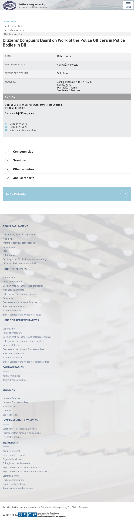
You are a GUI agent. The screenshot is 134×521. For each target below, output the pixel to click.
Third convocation (13, 34)
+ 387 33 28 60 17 (18, 124)
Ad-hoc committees (12, 310)
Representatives (11, 344)
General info (9, 277)
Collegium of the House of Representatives (24, 340)
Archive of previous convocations (19, 242)
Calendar (7, 410)
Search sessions (11, 414)
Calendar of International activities (20, 428)
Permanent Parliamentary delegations (22, 432)
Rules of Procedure (12, 281)
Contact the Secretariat (14, 483)
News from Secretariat (14, 454)
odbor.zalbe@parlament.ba (23, 130)
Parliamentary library (13, 479)
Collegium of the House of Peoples (20, 293)
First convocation (13, 25)
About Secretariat (11, 450)
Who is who (8, 238)
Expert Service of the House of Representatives (26, 361)
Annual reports (19, 178)
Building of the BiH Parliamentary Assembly (24, 259)
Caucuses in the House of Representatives (23, 349)
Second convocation (14, 29)
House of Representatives (15, 402)
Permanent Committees (14, 306)
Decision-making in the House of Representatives (27, 336)
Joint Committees (11, 375)
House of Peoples (11, 398)
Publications (9, 255)
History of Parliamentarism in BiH (19, 263)
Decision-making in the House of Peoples (23, 285)
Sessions (15, 160)
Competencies (19, 151)
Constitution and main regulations (19, 234)
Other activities (19, 169)
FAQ (5, 251)
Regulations (9, 246)
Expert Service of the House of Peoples (22, 314)
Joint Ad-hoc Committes (14, 379)
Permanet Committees (14, 353)
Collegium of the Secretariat (17, 463)
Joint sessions (9, 406)
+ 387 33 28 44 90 (18, 127)
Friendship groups (12, 436)
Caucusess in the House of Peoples (20, 302)
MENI (128, 5)
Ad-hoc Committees (12, 357)
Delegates (8, 298)
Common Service (11, 475)
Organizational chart (13, 459)
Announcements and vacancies (18, 488)
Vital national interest (13, 289)
